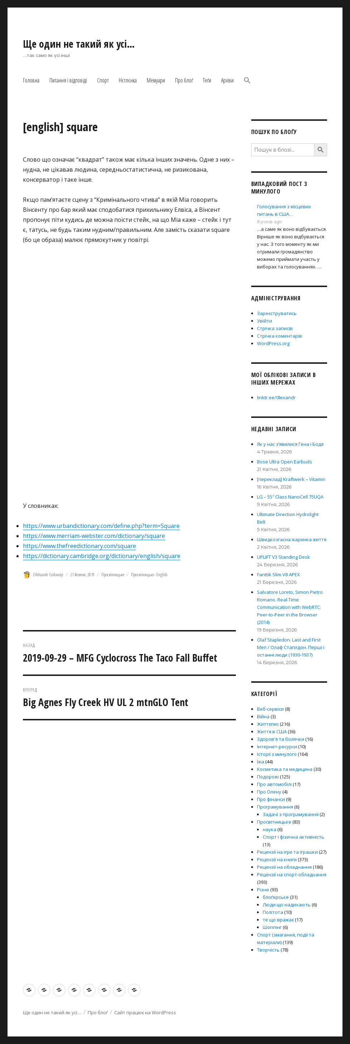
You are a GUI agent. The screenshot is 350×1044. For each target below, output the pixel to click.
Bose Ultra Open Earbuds (284, 461)
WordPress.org (273, 343)
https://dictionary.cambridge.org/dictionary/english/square (101, 556)
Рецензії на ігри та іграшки (287, 852)
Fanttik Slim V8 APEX (278, 574)
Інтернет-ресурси (277, 746)
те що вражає (278, 919)
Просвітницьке (112, 574)
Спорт (103, 80)
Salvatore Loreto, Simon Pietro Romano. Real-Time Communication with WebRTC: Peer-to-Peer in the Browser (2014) (290, 607)
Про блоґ (184, 80)
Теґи (207, 80)
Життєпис (268, 724)
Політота (273, 912)
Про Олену (269, 791)
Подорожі (268, 776)
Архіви (227, 80)
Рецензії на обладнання (284, 867)
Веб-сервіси (270, 709)
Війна (263, 716)
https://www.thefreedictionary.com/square (79, 546)
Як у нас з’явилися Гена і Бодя (290, 444)
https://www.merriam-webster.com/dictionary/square (94, 536)
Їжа (260, 761)
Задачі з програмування (291, 814)
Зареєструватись (277, 313)
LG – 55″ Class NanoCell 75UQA (290, 497)
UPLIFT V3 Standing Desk (283, 557)
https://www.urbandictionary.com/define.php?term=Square (101, 526)
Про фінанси (271, 799)
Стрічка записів (275, 328)
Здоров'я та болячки (280, 739)
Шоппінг (272, 927)
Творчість (268, 950)
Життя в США (272, 731)
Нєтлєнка (128, 80)
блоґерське (276, 897)
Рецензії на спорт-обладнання (291, 874)
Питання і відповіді (68, 80)
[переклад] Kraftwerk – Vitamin (291, 479)
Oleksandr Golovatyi (48, 574)
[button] (247, 81)
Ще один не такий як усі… (79, 44)
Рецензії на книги (277, 859)
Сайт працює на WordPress (145, 1012)
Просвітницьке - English (149, 574)
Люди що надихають (287, 904)
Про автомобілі (274, 784)
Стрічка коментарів (279, 336)
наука (269, 829)
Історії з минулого (277, 754)
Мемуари (156, 80)
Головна (31, 80)
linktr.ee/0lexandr (276, 397)
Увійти (264, 321)
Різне (263, 889)
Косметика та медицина (284, 769)
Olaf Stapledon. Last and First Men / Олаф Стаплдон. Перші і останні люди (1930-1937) (290, 647)
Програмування (275, 807)
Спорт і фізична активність (293, 837)
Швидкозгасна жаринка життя (291, 539)
